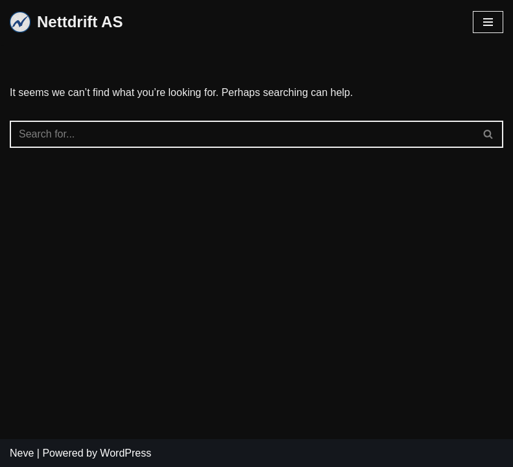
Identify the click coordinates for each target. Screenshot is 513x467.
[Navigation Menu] (488, 22)
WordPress (125, 453)
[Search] (242, 134)
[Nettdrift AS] (66, 22)
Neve (22, 453)
